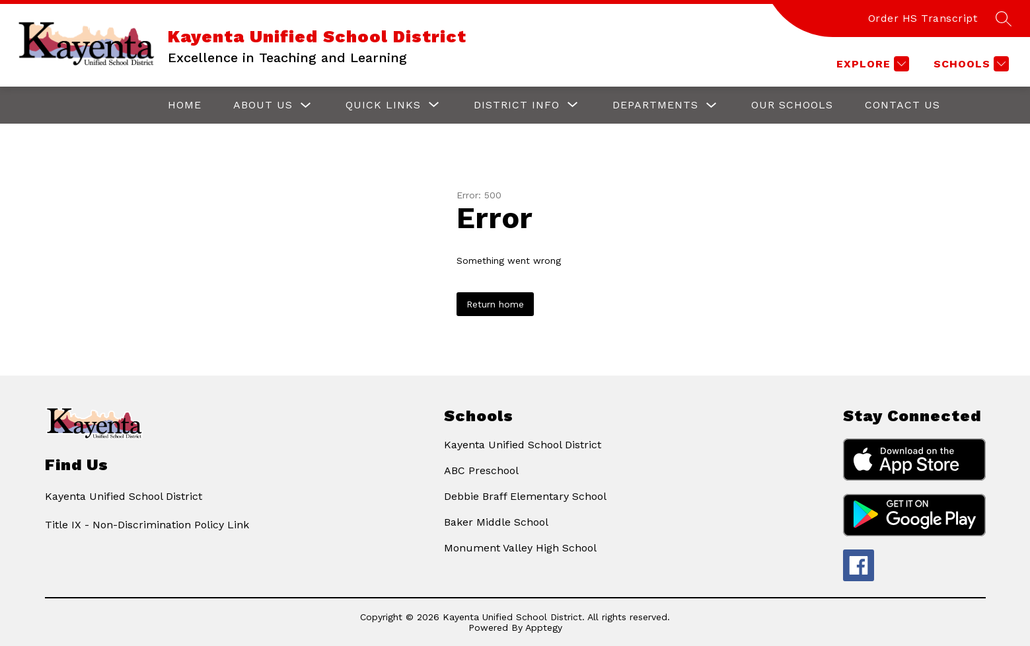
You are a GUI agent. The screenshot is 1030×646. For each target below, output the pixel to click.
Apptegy (543, 627)
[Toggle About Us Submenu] (306, 105)
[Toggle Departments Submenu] (711, 105)
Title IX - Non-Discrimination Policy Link (147, 524)
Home (185, 105)
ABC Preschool (481, 470)
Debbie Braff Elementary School (525, 496)
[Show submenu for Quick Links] (383, 105)
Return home (495, 304)
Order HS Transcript (923, 18)
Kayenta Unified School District (522, 444)
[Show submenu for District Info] (517, 105)
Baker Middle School (496, 522)
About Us (263, 105)
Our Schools (792, 105)
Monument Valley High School (520, 548)
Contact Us (902, 105)
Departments (655, 105)
